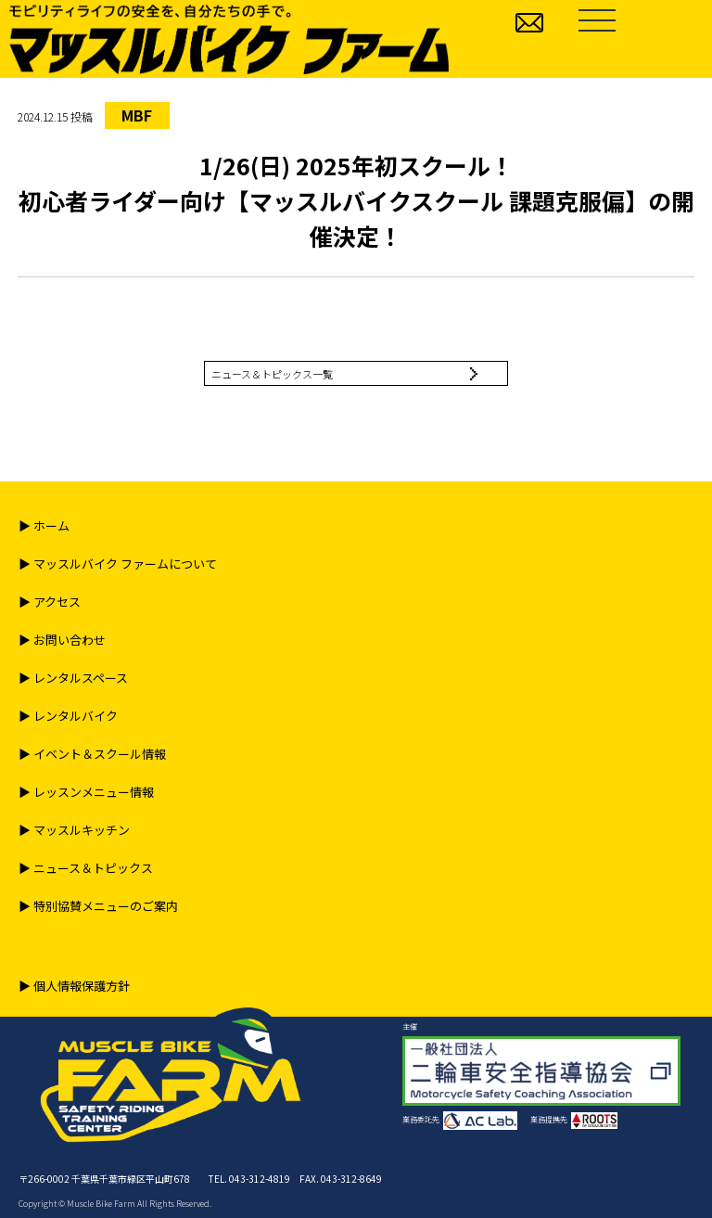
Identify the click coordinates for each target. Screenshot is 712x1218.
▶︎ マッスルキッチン (74, 830)
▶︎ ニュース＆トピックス (86, 868)
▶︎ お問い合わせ (62, 639)
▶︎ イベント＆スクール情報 (92, 754)
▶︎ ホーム (44, 525)
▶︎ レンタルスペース (73, 677)
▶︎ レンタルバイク (68, 715)
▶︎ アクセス (50, 601)
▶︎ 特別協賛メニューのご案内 (98, 906)
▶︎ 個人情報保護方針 (74, 985)
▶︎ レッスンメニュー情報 (86, 792)
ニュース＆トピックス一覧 (272, 373)
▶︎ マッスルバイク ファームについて (118, 563)
